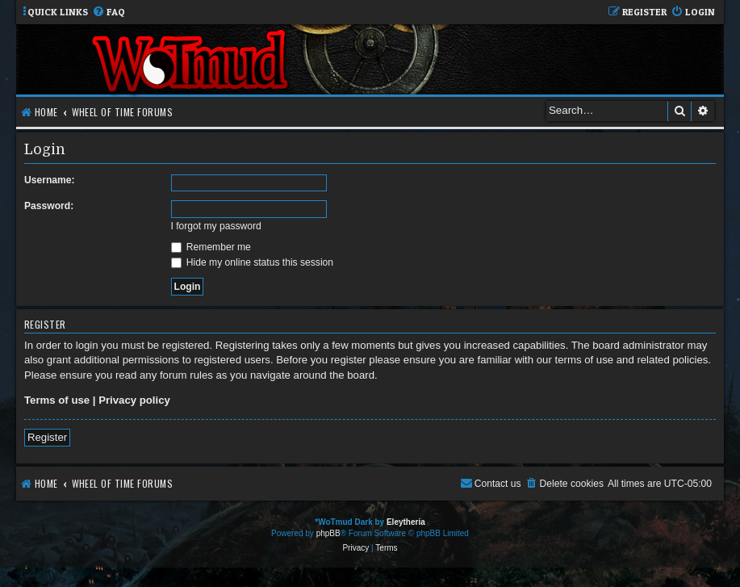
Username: (49, 180)
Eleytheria (406, 522)
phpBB (328, 533)
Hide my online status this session (252, 262)
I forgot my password (216, 226)
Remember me (211, 247)
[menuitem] (108, 12)
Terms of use (57, 400)
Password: (48, 206)
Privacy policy (134, 400)
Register (47, 437)
